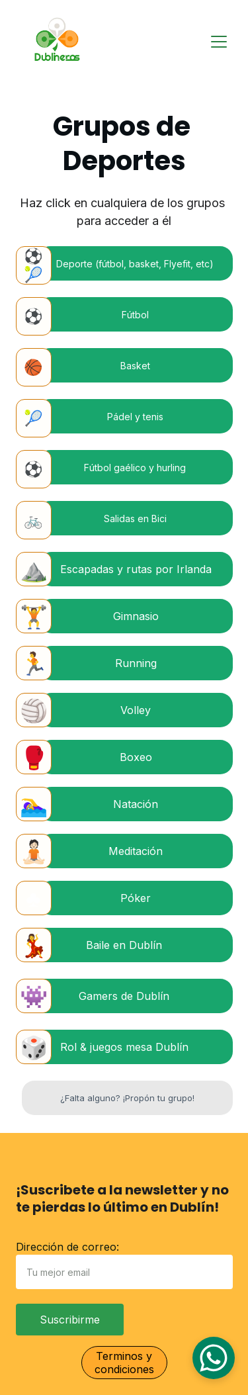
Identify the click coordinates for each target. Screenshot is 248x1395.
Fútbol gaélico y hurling (135, 467)
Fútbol (135, 314)
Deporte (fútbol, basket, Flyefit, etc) (135, 263)
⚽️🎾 (33, 265)
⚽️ (33, 316)
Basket (135, 365)
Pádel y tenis (135, 416)
